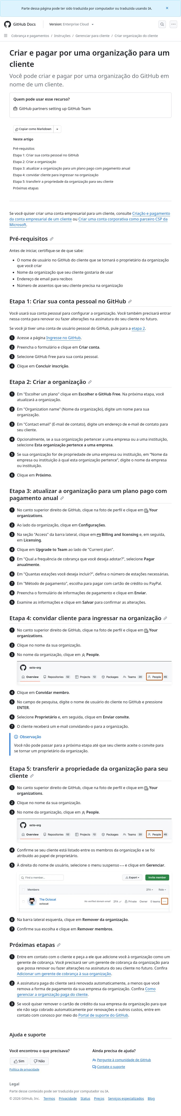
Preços (99, 1098)
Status (85, 1098)
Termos (49, 1098)
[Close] (167, 7)
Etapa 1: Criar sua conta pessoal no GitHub (70, 301)
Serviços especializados (126, 1098)
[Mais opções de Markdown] (57, 129)
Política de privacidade (24, 1069)
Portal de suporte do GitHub (103, 1015)
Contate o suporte (108, 1066)
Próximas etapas (35, 945)
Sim (19, 1061)
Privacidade (68, 1098)
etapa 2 (138, 328)
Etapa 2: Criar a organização (50, 382)
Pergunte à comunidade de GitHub (121, 1060)
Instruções (62, 35)
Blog (151, 1098)
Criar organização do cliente (136, 35)
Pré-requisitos (31, 238)
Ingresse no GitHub (63, 337)
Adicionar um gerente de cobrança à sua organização (64, 973)
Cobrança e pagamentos (30, 35)
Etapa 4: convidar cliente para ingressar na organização (88, 618)
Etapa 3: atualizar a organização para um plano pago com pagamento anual (88, 494)
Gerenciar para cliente (92, 35)
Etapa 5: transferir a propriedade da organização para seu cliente (88, 772)
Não (39, 1061)
